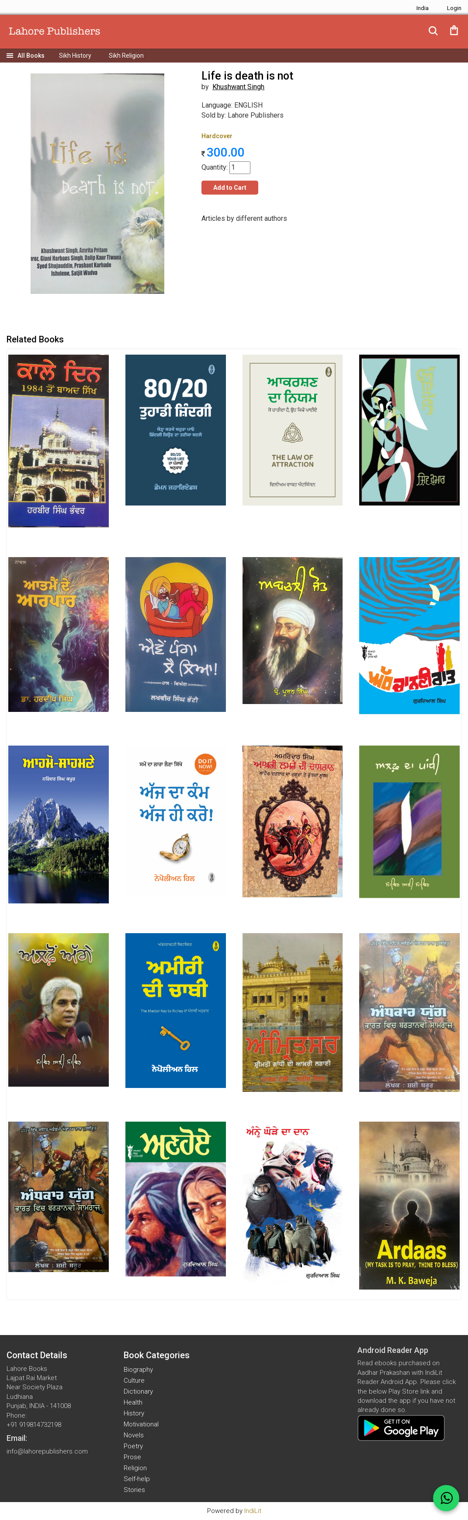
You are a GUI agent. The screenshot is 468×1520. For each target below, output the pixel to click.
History (134, 1413)
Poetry (133, 1446)
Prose (132, 1457)
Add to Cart (229, 187)
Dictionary (138, 1391)
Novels (134, 1435)
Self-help (137, 1479)
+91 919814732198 (34, 1425)
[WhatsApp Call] (446, 1498)
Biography (138, 1370)
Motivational (141, 1424)
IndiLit (252, 1511)
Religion (135, 1468)
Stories (134, 1490)
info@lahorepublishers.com (47, 1451)
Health (133, 1402)
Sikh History (75, 55)
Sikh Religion (126, 55)
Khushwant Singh (238, 87)
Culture (134, 1380)
